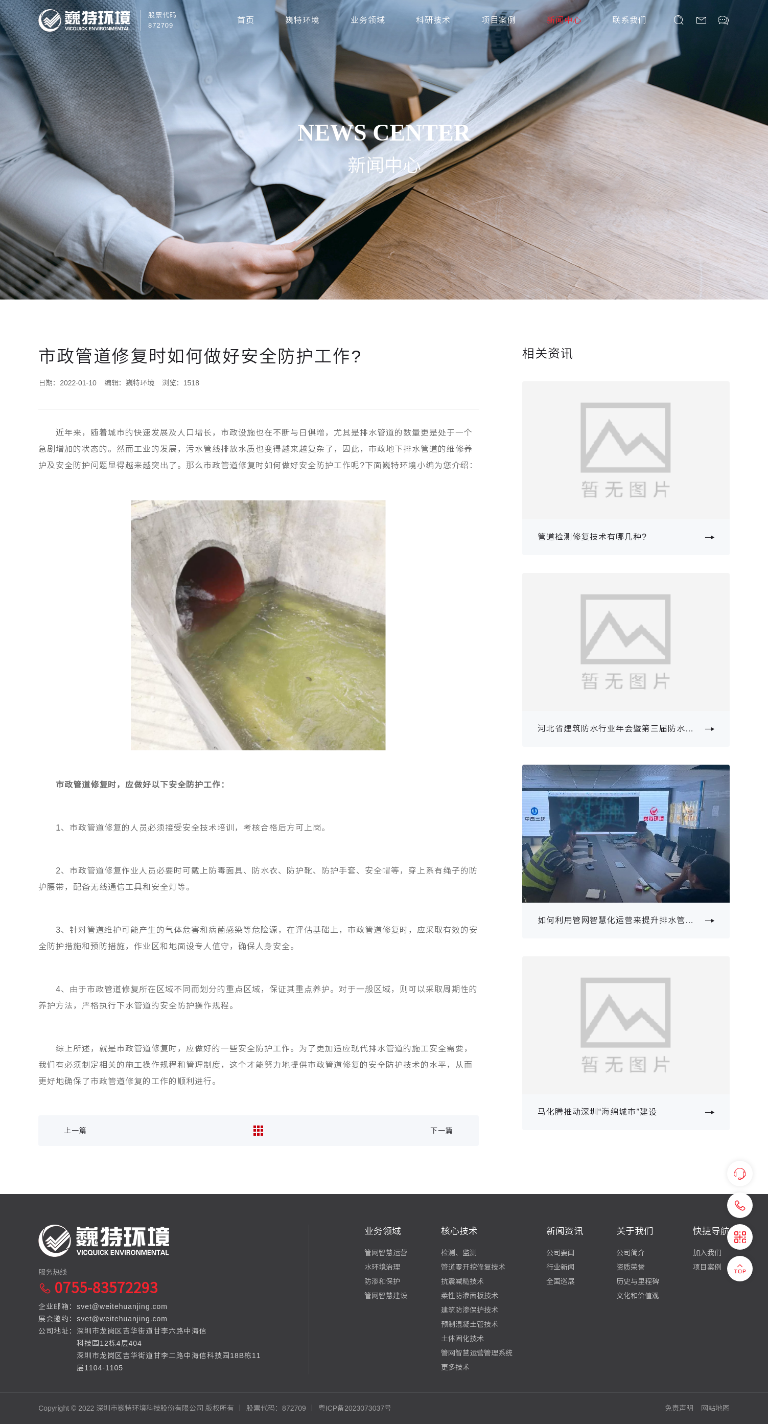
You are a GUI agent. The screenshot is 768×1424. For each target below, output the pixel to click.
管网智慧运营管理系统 (477, 1353)
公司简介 (630, 1253)
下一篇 (441, 1131)
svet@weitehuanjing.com (122, 1306)
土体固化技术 (462, 1339)
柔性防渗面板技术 (469, 1296)
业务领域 (368, 20)
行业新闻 (560, 1267)
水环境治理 (382, 1267)
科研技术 (433, 20)
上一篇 (75, 1131)
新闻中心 (564, 20)
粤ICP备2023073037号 (354, 1408)
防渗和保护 (382, 1281)
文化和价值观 (637, 1296)
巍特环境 (302, 20)
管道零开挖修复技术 (473, 1267)
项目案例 (498, 20)
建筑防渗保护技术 (469, 1310)
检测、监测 (459, 1253)
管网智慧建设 (385, 1296)
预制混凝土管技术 (469, 1324)
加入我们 (707, 1253)
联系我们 (629, 20)
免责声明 (679, 1408)
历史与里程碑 (637, 1281)
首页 (245, 20)
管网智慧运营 (385, 1253)
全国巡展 (560, 1281)
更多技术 (455, 1367)
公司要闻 (560, 1253)
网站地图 (715, 1408)
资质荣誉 (630, 1267)
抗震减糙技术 (462, 1281)
